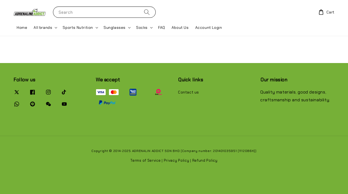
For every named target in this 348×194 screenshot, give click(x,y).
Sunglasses (115, 27)
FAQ (161, 27)
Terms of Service (145, 160)
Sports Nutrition (78, 27)
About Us (180, 27)
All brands (43, 27)
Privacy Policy (176, 160)
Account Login (208, 27)
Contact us (188, 92)
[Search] (146, 12)
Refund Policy (205, 160)
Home (22, 27)
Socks (142, 27)
